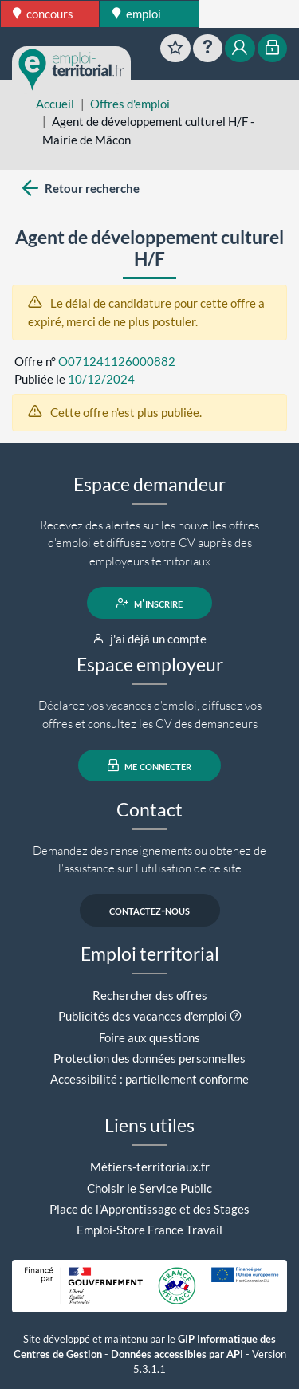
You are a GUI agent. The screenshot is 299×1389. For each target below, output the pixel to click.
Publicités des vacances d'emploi (142, 1016)
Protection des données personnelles (149, 1058)
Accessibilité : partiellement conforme (149, 1079)
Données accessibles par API (177, 1354)
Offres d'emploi (130, 103)
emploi (136, 13)
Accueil (55, 103)
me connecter (149, 765)
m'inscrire (149, 603)
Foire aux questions (149, 1037)
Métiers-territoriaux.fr (150, 1166)
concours (43, 13)
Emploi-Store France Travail (149, 1229)
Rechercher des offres (149, 995)
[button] (236, 1016)
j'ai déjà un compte (149, 639)
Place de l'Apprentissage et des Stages (149, 1209)
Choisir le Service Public (149, 1188)
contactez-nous (149, 910)
